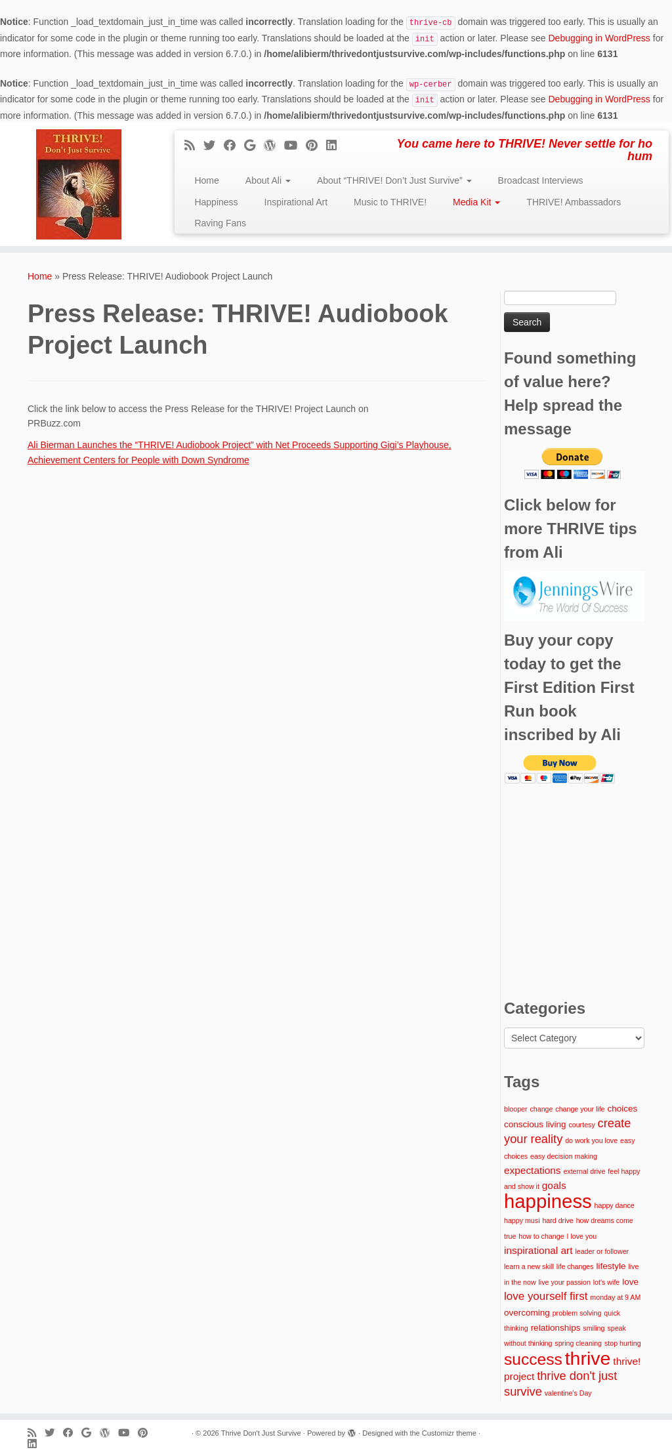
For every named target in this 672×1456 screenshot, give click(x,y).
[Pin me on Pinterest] (316, 145)
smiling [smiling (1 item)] (593, 1328)
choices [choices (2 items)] (622, 1108)
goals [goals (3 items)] (554, 1185)
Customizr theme (449, 1433)
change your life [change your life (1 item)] (579, 1109)
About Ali (268, 180)
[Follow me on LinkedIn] (335, 145)
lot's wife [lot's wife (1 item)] (606, 1282)
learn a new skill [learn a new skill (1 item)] (529, 1266)
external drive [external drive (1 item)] (584, 1171)
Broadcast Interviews (540, 180)
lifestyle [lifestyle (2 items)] (610, 1266)
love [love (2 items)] (630, 1282)
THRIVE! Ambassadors (573, 202)
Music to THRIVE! (390, 202)
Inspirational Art (296, 202)
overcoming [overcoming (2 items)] (527, 1313)
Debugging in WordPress (599, 38)
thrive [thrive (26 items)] (588, 1358)
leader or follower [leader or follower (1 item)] (602, 1251)
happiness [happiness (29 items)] (548, 1201)
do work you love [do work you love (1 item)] (591, 1140)
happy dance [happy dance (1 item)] (615, 1205)
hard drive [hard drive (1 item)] (557, 1220)
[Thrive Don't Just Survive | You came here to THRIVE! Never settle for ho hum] (79, 184)
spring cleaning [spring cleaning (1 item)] (578, 1343)
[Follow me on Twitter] (213, 145)
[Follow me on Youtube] (295, 145)
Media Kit (476, 202)
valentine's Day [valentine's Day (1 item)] (568, 1393)
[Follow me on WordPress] (274, 145)
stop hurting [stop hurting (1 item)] (622, 1343)
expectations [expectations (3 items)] (532, 1170)
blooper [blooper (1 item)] (516, 1109)
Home (206, 180)
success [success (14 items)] (533, 1359)
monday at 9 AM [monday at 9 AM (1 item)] (615, 1297)
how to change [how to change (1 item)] (541, 1236)
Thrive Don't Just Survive (261, 1433)
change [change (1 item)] (541, 1109)
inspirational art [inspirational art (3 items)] (538, 1250)
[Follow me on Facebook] (234, 145)
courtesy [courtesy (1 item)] (581, 1125)
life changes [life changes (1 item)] (575, 1266)
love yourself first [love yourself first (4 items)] (545, 1296)
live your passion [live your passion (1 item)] (564, 1282)
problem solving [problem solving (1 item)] (577, 1313)
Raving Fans (220, 223)
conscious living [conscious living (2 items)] (535, 1124)
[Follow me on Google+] (254, 145)
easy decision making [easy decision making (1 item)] (563, 1156)
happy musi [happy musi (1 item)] (522, 1220)
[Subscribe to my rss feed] (193, 145)
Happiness (216, 202)
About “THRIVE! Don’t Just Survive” (394, 180)
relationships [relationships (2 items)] (556, 1328)
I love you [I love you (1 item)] (581, 1236)
